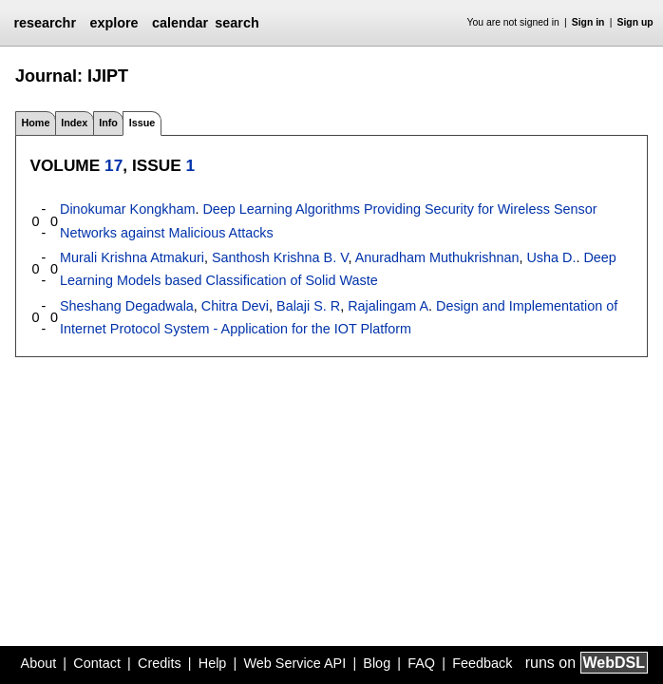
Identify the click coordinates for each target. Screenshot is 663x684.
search (236, 22)
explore (113, 22)
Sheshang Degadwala (127, 306)
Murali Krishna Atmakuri (132, 257)
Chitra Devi (235, 306)
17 (113, 165)
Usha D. (551, 257)
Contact (97, 663)
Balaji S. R (308, 306)
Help (213, 663)
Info (108, 122)
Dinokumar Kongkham (127, 209)
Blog (376, 663)
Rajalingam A (388, 306)
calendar (180, 22)
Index (74, 122)
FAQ (421, 663)
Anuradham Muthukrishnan (437, 257)
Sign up (635, 22)
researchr (44, 22)
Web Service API (294, 663)
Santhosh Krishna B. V (280, 257)
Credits (159, 663)
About (39, 663)
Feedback (482, 663)
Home (35, 122)
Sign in (588, 22)
